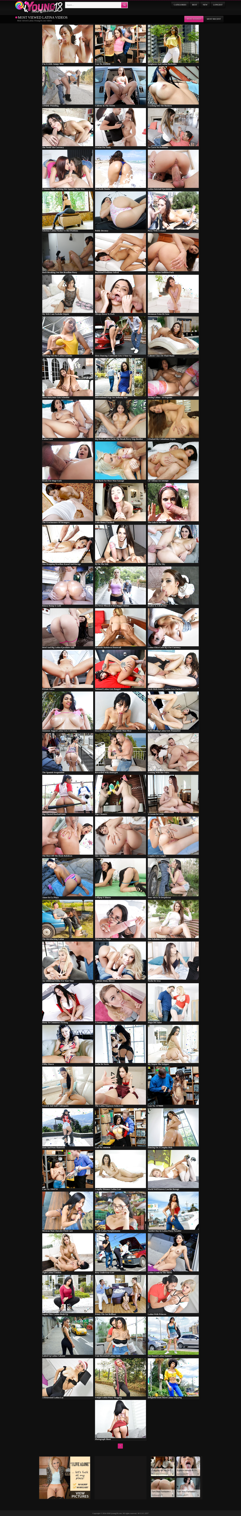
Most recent (214, 19)
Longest (218, 5)
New (205, 5)
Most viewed (194, 19)
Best (194, 5)
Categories (180, 5)
